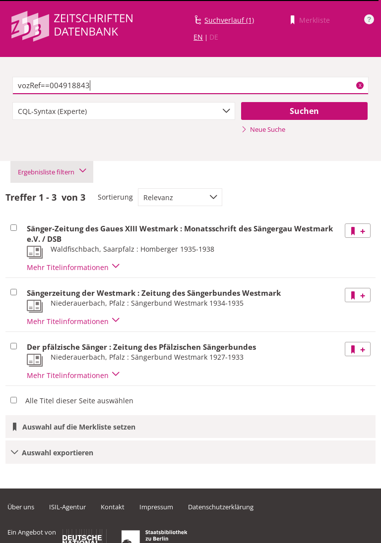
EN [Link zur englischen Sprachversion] (198, 37)
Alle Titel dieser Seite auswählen (79, 400)
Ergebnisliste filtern (52, 171)
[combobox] (123, 111)
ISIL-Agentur (67, 506)
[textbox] (190, 86)
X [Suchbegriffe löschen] (360, 85)
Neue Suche (263, 129)
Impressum (156, 506)
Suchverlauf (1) (229, 20)
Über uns (20, 506)
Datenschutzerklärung (221, 506)
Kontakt (113, 506)
